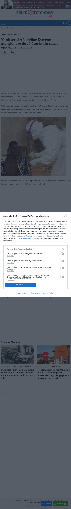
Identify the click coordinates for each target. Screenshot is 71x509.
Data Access (35, 293)
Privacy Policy (48, 293)
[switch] (62, 253)
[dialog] (35, 254)
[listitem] (35, 249)
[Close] (66, 216)
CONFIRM (20, 285)
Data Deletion (22, 293)
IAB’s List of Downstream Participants (27, 238)
